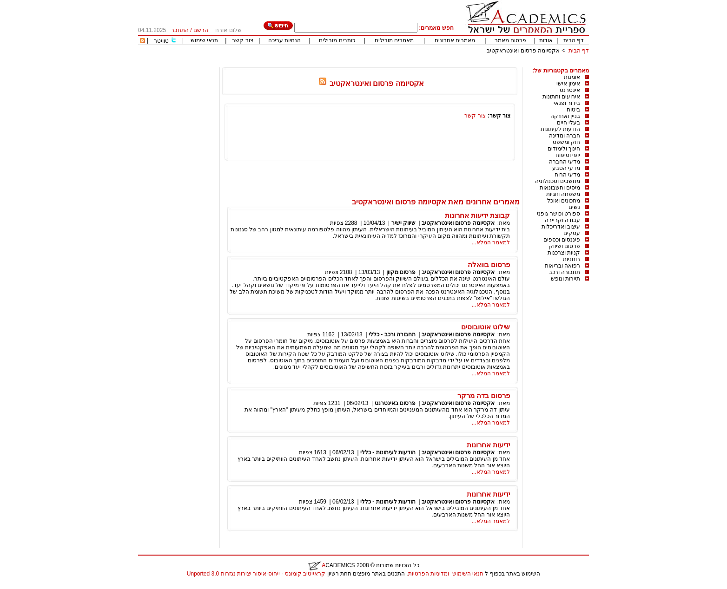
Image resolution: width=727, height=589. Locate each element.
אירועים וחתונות (561, 96)
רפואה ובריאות (562, 265)
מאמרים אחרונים (455, 40)
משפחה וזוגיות (563, 194)
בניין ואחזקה (565, 116)
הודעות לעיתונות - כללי (388, 452)
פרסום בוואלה (489, 264)
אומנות (572, 77)
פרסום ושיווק (564, 246)
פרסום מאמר (510, 40)
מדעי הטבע (566, 168)
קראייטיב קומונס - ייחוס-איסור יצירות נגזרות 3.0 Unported (256, 573)
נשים (574, 207)
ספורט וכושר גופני (558, 213)
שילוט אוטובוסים (485, 327)
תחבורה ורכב (564, 272)
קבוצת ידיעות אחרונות (477, 215)
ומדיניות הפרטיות (428, 573)
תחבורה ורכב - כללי (392, 334)
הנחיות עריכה (284, 40)
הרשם (200, 30)
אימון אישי (568, 83)
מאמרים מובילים (394, 40)
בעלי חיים (568, 122)
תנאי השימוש (467, 573)
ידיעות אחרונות (488, 445)
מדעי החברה (564, 161)
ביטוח (573, 109)
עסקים (571, 233)
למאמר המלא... (491, 242)
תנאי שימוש (204, 40)
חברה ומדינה (564, 135)
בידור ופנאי (567, 103)
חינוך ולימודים (564, 148)
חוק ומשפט (566, 142)
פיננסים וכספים (561, 239)
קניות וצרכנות (564, 252)
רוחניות (571, 259)
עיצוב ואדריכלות (561, 226)
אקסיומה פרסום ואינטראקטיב (523, 50)
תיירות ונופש (565, 278)
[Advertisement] (420, 63)
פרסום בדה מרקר (483, 395)
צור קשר (242, 40)
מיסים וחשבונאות (560, 187)
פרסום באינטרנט (395, 403)
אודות (546, 40)
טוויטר (161, 41)
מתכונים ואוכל (563, 200)
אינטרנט (570, 90)
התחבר (180, 30)
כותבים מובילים (337, 40)
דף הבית (573, 40)
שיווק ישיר (403, 223)
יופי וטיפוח (567, 155)
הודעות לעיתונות (560, 129)
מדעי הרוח (567, 174)
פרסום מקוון (401, 272)
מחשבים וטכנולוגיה (557, 181)
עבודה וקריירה (562, 220)
